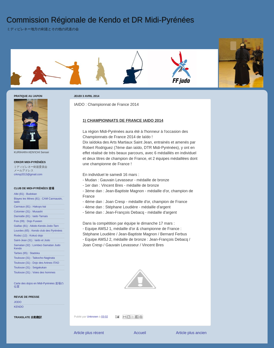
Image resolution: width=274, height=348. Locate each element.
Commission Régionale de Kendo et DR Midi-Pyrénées (100, 19)
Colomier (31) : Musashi (28, 211)
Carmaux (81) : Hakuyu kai (30, 206)
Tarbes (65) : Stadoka (27, 253)
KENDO (19, 306)
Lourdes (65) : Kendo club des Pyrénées (38, 230)
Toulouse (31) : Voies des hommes (34, 272)
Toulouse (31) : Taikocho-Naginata (34, 257)
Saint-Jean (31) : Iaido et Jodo (32, 240)
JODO (17, 302)
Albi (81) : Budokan (25, 193)
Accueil (140, 333)
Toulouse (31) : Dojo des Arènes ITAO (36, 262)
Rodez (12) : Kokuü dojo (28, 235)
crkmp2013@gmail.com (28, 174)
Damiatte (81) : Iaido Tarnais (31, 216)
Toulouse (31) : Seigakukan (30, 267)
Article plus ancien (191, 333)
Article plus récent (89, 333)
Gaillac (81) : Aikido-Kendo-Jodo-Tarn (36, 225)
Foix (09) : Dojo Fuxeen (28, 221)
